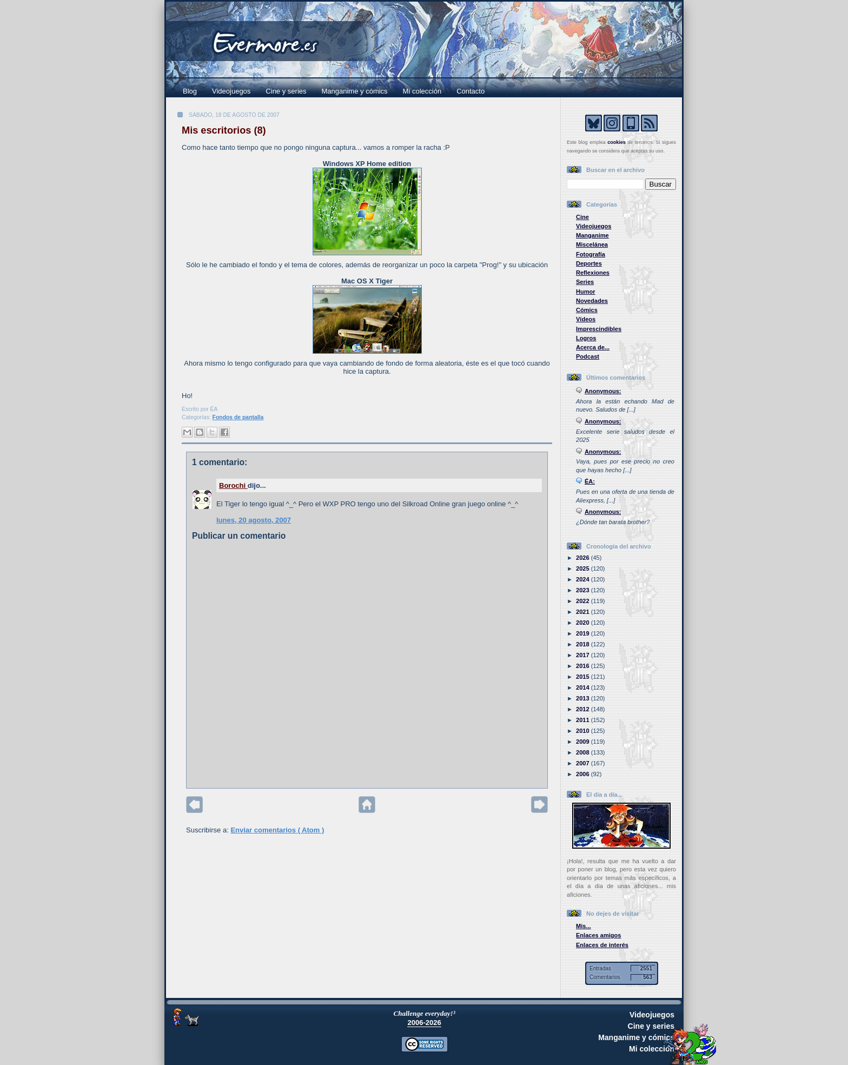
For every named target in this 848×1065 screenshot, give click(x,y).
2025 (583, 568)
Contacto (470, 91)
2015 (583, 676)
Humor (585, 291)
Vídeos (585, 319)
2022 (583, 601)
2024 (583, 579)
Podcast (587, 356)
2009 (583, 741)
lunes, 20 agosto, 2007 (253, 520)
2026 (583, 557)
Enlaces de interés (602, 945)
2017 (583, 655)
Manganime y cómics (355, 91)
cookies (616, 142)
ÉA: (590, 481)
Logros (586, 338)
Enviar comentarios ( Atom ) (277, 830)
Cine (582, 217)
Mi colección (422, 91)
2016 (583, 666)
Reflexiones (593, 272)
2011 (583, 720)
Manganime (592, 235)
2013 (583, 698)
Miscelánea (592, 244)
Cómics (587, 310)
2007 (583, 763)
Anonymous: (603, 391)
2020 (583, 622)
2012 (583, 709)
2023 (583, 590)
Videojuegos (231, 91)
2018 (583, 644)
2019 (583, 633)
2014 (583, 687)
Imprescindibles (598, 329)
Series (585, 282)
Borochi (233, 485)
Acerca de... (593, 347)
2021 (583, 611)
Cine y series (286, 91)
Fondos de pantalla (238, 417)
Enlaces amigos (598, 935)
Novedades (592, 300)
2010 (583, 730)
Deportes (589, 263)
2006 (583, 774)
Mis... (583, 926)
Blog (190, 91)
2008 (583, 752)
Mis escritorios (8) (224, 130)
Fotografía (590, 254)
